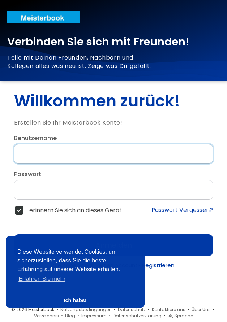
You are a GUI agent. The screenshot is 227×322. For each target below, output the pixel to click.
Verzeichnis (46, 316)
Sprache (180, 316)
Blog (70, 316)
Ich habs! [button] (75, 300)
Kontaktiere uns (168, 309)
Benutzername (35, 138)
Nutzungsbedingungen (86, 309)
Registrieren (158, 265)
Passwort (27, 174)
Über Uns (201, 309)
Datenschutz (132, 309)
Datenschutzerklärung (137, 316)
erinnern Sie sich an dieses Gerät (75, 210)
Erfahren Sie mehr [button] (41, 279)
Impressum (94, 316)
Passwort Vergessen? (182, 210)
